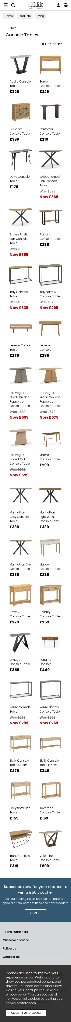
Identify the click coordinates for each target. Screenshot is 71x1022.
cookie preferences (21, 1003)
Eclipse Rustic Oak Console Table (19, 238)
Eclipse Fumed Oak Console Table (50, 181)
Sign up (35, 913)
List (57, 44)
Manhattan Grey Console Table (19, 516)
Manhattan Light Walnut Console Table (50, 516)
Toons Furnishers (35, 5)
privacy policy (16, 994)
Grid (46, 44)
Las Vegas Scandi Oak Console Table (20, 459)
